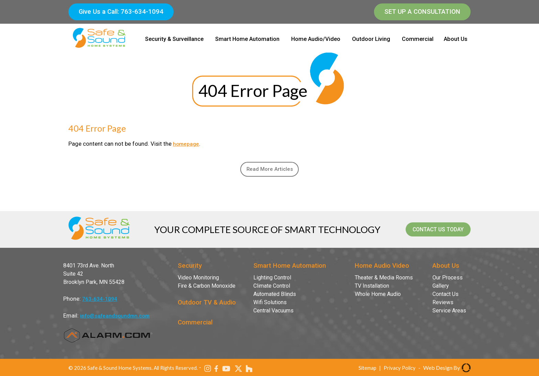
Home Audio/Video (315, 39)
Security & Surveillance (174, 39)
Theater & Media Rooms (384, 280)
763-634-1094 (99, 301)
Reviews (442, 304)
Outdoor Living (371, 39)
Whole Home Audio (378, 296)
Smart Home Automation (247, 39)
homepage (187, 144)
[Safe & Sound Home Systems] (99, 48)
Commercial (417, 39)
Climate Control (271, 288)
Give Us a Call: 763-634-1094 (121, 11)
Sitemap (365, 370)
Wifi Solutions (270, 304)
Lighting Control (272, 280)
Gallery (440, 288)
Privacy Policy (399, 370)
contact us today (429, 231)
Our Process (447, 280)
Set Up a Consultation (422, 11)
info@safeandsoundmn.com (117, 318)
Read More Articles (269, 170)
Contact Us (445, 296)
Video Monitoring (198, 280)
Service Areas (449, 313)
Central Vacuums (273, 313)
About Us (456, 39)
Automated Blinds (274, 296)
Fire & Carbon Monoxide (206, 288)
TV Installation (372, 288)
